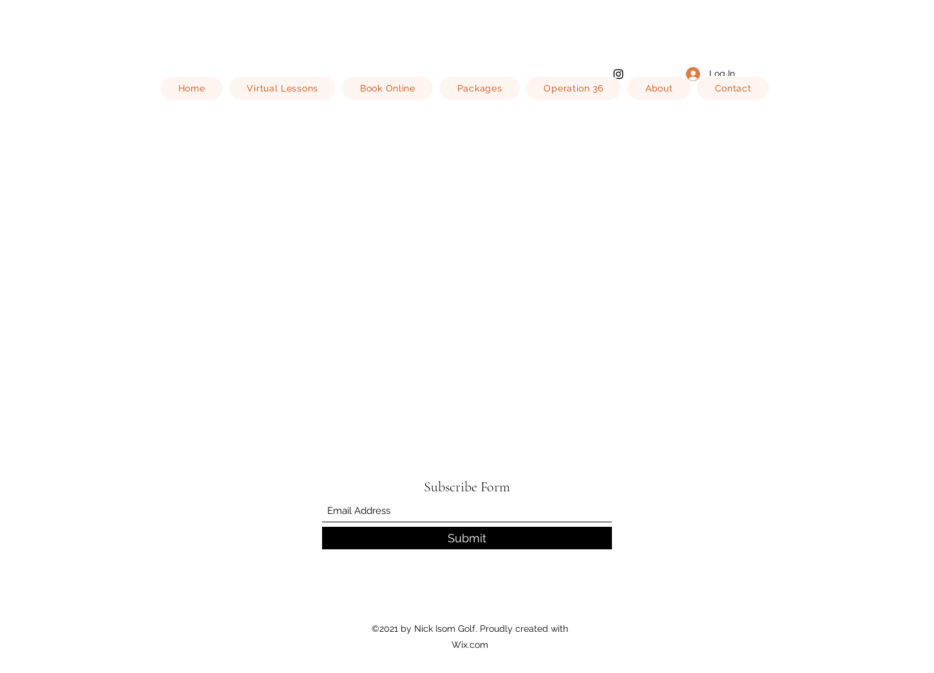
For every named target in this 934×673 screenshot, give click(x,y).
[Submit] (467, 538)
